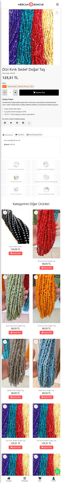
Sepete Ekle (39, 92)
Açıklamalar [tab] (8, 135)
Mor (4, 86)
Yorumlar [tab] (20, 135)
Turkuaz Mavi (12, 86)
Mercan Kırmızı (23, 86)
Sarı (31, 86)
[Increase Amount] (15, 92)
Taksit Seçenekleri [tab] (34, 135)
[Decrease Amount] (4, 92)
